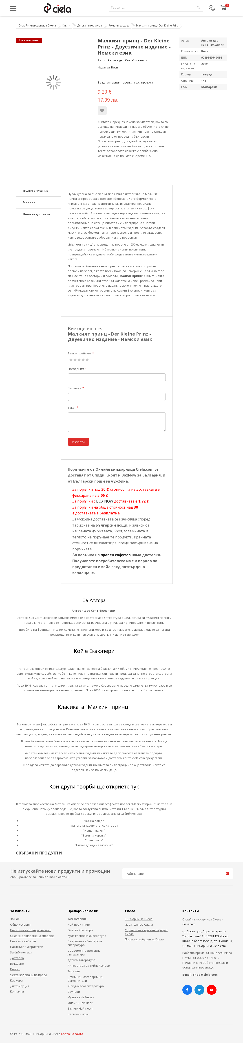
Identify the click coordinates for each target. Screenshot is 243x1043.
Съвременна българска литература (85, 943)
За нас (14, 919)
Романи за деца (119, 25)
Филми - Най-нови (80, 1003)
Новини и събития (23, 941)
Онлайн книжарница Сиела (37, 25)
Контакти (17, 991)
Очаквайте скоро (80, 930)
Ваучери (74, 992)
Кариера (16, 980)
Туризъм (74, 971)
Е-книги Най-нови (80, 1008)
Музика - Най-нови (81, 997)
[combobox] (156, 7)
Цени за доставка (36, 214)
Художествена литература (87, 936)
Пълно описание (36, 191)
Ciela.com (188, 924)
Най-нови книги (79, 924)
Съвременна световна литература (84, 952)
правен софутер (116, 554)
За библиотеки (21, 952)
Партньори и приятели (26, 947)
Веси (114, 67)
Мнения (29, 202)
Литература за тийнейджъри (89, 966)
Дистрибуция (19, 986)
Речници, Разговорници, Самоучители (85, 979)
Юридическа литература (86, 986)
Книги (66, 25)
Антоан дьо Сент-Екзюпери (127, 60)
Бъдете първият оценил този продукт (125, 82)
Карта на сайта (72, 1034)
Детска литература (89, 25)
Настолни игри (78, 1014)
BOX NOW (104, 501)
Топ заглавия (77, 919)
